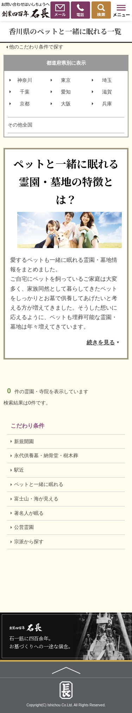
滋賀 (107, 92)
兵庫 (107, 103)
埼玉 (107, 80)
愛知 (66, 92)
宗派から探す (29, 541)
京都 (25, 103)
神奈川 (24, 80)
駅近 (19, 470)
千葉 (25, 92)
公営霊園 (24, 527)
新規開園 (24, 441)
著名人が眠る (29, 513)
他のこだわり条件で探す (36, 47)
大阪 (66, 103)
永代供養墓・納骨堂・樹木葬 (46, 455)
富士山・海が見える (36, 498)
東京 (66, 80)
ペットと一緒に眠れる (38, 484)
